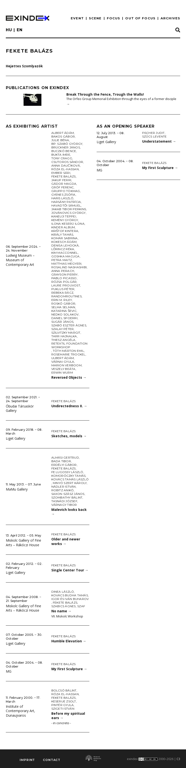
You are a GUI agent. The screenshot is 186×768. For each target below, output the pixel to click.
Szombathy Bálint (67, 497)
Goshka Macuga (65, 256)
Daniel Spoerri (64, 318)
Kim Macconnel (64, 252)
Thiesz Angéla (63, 340)
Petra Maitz (61, 260)
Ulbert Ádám (62, 358)
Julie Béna (60, 140)
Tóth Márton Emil (68, 351)
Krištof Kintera (64, 231)
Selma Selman (63, 307)
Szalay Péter (62, 329)
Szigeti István (62, 708)
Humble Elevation (68, 641)
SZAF (81, 606)
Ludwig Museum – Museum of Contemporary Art (20, 260)
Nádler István (63, 486)
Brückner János (65, 147)
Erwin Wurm (62, 372)
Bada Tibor (61, 461)
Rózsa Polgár (64, 282)
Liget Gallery (15, 438)
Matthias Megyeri (66, 263)
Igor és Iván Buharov (70, 599)
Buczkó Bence (63, 151)
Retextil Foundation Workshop (69, 345)
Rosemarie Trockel (68, 354)
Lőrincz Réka (62, 249)
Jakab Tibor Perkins (68, 209)
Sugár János (62, 321)
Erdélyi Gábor (64, 465)
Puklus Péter (63, 289)
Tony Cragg (61, 158)
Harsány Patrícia (66, 202)
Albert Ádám (62, 133)
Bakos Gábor (63, 136)
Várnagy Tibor (64, 505)
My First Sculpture (69, 669)
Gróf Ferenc (62, 187)
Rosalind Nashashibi (69, 267)
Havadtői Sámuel (66, 205)
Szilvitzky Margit (65, 332)
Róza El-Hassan (65, 169)
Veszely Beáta (63, 369)
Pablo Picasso (64, 278)
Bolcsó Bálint (64, 690)
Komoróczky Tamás (68, 475)
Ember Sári (60, 173)
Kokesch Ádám (64, 242)
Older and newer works (65, 541)
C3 (178, 759)
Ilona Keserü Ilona (68, 223)
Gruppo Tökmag (65, 191)
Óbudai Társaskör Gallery (20, 408)
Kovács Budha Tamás (69, 595)
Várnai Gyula (62, 361)
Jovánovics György (68, 213)
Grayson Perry (64, 274)
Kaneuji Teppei (63, 216)
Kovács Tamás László (70, 479)
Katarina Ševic (64, 311)
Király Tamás (62, 234)
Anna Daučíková (65, 165)
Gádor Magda (64, 183)
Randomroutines (66, 296)
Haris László (62, 198)
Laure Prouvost (65, 285)
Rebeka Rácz (62, 292)
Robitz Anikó (62, 490)
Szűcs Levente (154, 136)
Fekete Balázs (63, 176)
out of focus (140, 18)
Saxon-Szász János (68, 494)
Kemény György (64, 220)
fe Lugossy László (67, 472)
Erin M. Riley (61, 300)
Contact (51, 760)
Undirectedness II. (69, 406)
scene (95, 18)
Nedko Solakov (65, 314)
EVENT (77, 18)
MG (8, 671)
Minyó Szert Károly (70, 483)
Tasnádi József (64, 501)
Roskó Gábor (63, 303)
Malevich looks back (69, 511)
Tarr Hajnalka (64, 336)
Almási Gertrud (65, 457)
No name (61, 611)
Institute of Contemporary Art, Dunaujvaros (20, 711)
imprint (27, 760)
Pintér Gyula (62, 705)
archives (170, 18)
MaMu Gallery (17, 489)
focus (113, 18)
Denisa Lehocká (65, 245)
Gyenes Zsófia (63, 194)
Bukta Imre (60, 154)
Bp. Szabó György (67, 144)
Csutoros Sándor (67, 162)
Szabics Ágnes (63, 606)
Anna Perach (62, 271)
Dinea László (62, 591)
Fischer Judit (153, 133)
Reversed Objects (68, 377)
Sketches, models (69, 436)
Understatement (159, 141)
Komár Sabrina (64, 238)
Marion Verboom (66, 365)
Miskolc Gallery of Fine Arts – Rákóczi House (23, 542)
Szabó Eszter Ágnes (68, 325)
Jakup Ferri (61, 180)
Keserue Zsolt (63, 701)
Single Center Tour (69, 570)
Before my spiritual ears (68, 715)
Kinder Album (63, 227)
